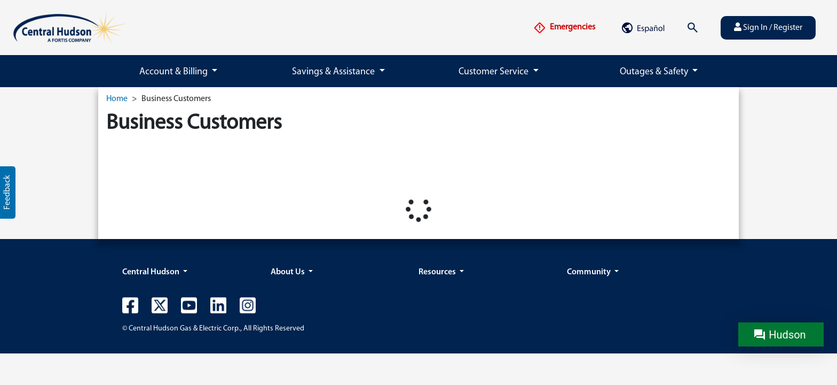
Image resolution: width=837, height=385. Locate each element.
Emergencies (564, 27)
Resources (437, 272)
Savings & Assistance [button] (334, 72)
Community (589, 272)
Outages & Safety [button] (655, 72)
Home (117, 99)
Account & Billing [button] (174, 72)
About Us (288, 272)
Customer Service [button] (495, 72)
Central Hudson (151, 272)
